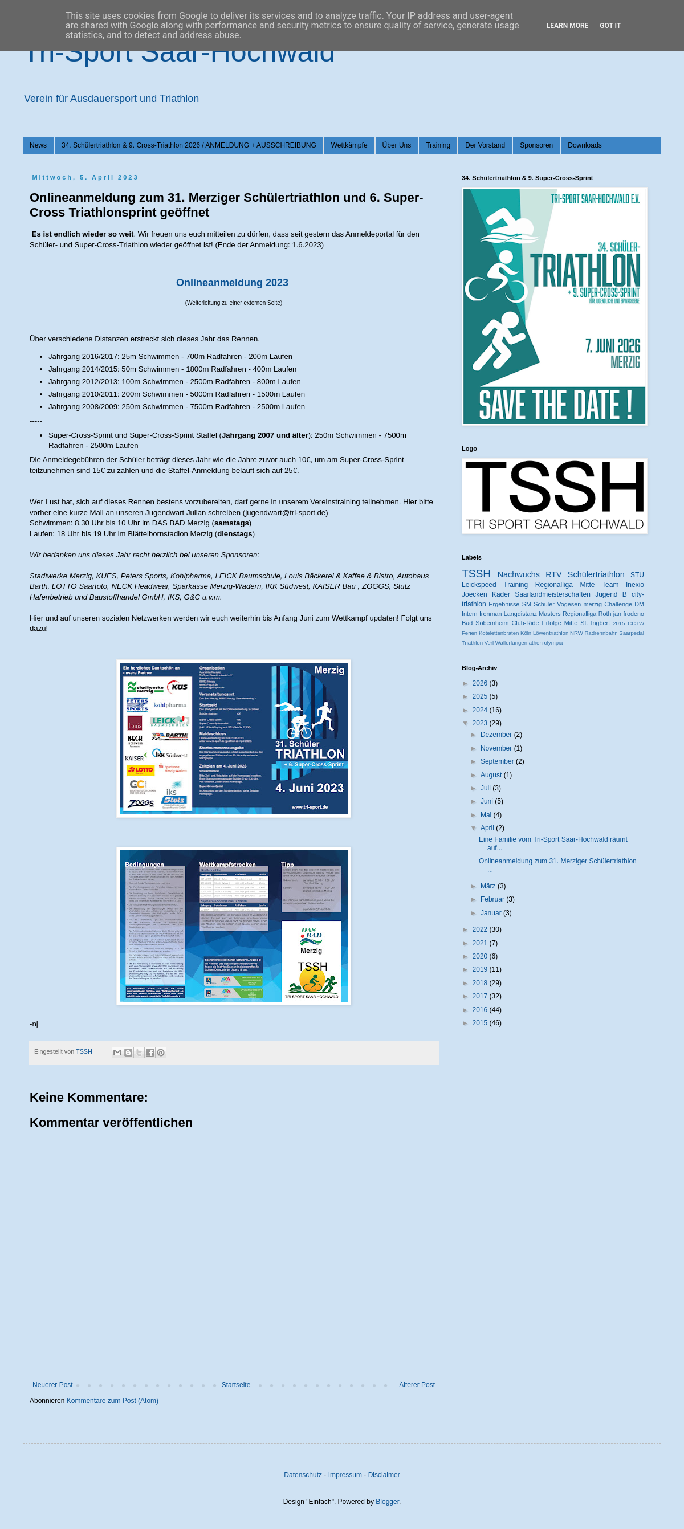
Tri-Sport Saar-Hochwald (179, 52)
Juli (486, 788)
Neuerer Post (52, 1385)
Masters (549, 613)
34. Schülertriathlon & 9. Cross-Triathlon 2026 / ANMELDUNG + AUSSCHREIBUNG (189, 145)
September (498, 761)
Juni (488, 801)
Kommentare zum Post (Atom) (112, 1401)
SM (526, 604)
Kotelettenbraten (499, 633)
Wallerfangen (511, 642)
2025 (481, 696)
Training (438, 145)
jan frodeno (628, 613)
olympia (553, 642)
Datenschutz (303, 1475)
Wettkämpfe (349, 145)
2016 (481, 1010)
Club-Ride (525, 622)
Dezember (497, 735)
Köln (525, 633)
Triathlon (472, 642)
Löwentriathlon (550, 633)
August (492, 775)
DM (639, 604)
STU (637, 575)
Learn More (568, 26)
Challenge (618, 604)
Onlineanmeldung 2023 (232, 282)
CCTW (636, 623)
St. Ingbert (595, 622)
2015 (619, 623)
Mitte (570, 622)
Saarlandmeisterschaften (553, 594)
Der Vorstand (485, 145)
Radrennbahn (600, 633)
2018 (481, 983)
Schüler (544, 604)
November (497, 748)
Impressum (345, 1475)
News (38, 145)
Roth (605, 613)
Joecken (474, 594)
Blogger (387, 1502)
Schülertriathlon (596, 574)
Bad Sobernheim (485, 622)
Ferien (469, 633)
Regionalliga (579, 613)
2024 (481, 710)
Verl (489, 642)
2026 (481, 683)
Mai (487, 815)
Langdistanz (520, 613)
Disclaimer (384, 1475)
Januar (492, 913)
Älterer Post (417, 1385)
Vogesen (569, 604)
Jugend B (611, 594)
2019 (481, 969)
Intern (470, 613)
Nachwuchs (519, 574)
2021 (481, 943)
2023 (481, 723)
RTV (553, 574)
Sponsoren (536, 145)
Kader (501, 594)
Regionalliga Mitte (565, 585)
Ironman (490, 613)
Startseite (236, 1385)
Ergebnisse (503, 604)
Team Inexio (623, 585)
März (489, 886)
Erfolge (551, 622)
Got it (610, 26)
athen (536, 642)
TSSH (476, 574)
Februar (493, 899)
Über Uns (397, 145)
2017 (481, 996)
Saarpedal (631, 633)
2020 (481, 956)
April (488, 828)
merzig (593, 604)
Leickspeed (479, 585)
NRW (576, 633)
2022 (481, 929)
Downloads (584, 145)
